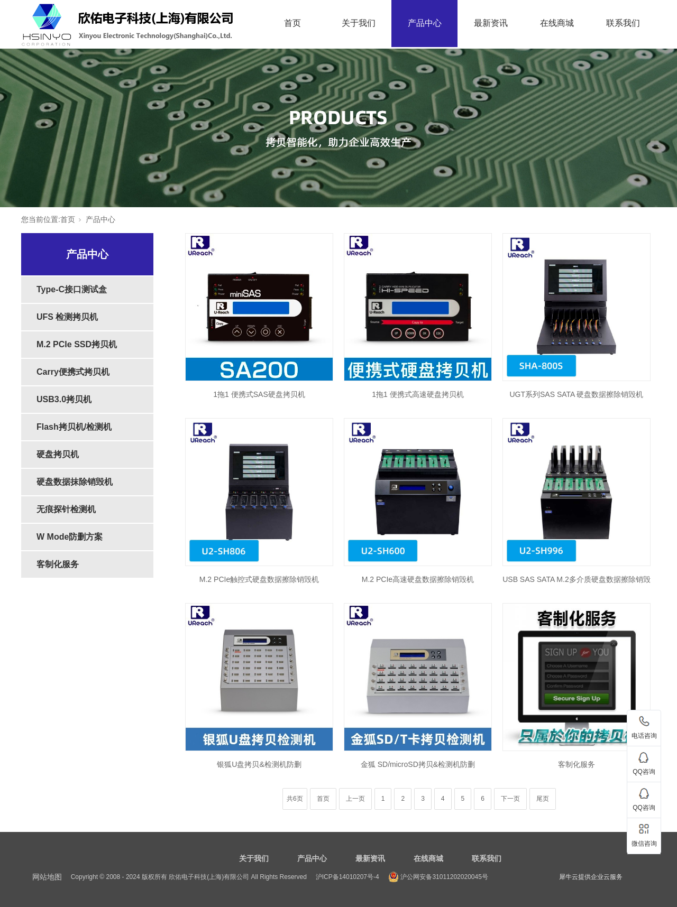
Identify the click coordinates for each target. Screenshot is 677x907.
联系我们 (623, 22)
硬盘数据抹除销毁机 (74, 481)
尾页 (542, 798)
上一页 (355, 798)
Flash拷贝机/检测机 (74, 426)
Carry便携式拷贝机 (72, 371)
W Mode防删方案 (69, 536)
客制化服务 (57, 564)
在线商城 (557, 22)
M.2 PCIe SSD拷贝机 (76, 344)
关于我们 (359, 22)
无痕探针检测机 (66, 509)
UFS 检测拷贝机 (67, 316)
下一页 (510, 798)
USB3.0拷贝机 (64, 399)
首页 (292, 22)
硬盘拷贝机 (57, 454)
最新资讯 (491, 22)
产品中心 (425, 22)
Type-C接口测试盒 (71, 289)
